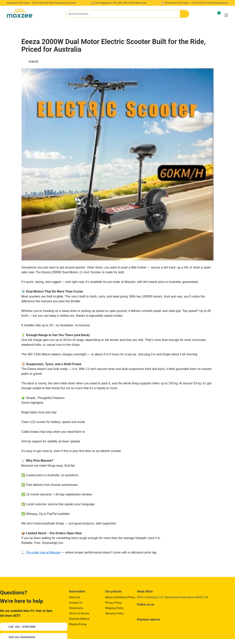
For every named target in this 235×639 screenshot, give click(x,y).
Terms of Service (79, 613)
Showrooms (76, 608)
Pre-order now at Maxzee (43, 552)
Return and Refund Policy (120, 597)
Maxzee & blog (78, 624)
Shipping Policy (114, 608)
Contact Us (75, 602)
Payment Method (79, 618)
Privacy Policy (113, 602)
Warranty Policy (114, 613)
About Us (74, 597)
